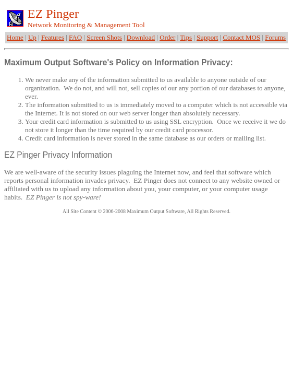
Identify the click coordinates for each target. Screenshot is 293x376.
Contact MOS (241, 37)
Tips (186, 37)
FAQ (75, 37)
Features (52, 37)
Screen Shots (104, 37)
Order (167, 37)
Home (15, 37)
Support (207, 37)
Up (32, 37)
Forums (275, 37)
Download (141, 37)
